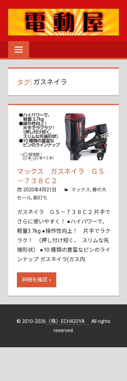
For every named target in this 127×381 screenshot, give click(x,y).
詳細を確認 (34, 280)
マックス (80, 189)
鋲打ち (40, 197)
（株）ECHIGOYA (68, 321)
